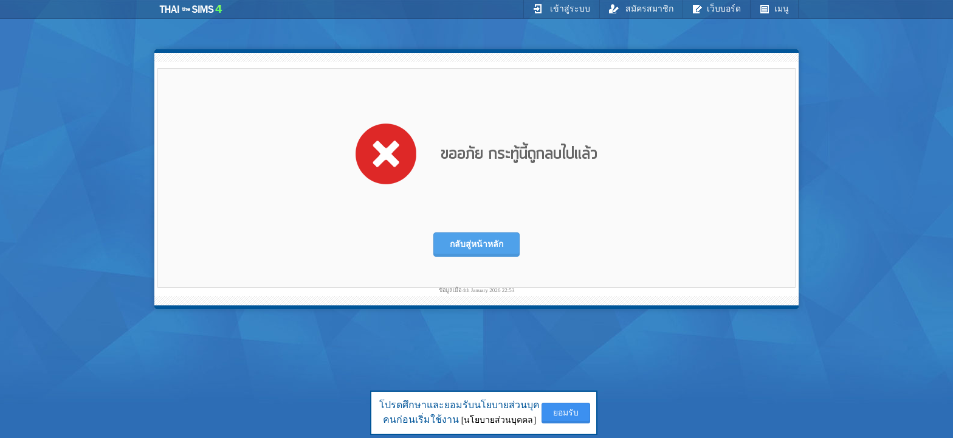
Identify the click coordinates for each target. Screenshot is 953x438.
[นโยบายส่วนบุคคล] (498, 420)
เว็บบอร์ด (716, 8)
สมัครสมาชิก (641, 8)
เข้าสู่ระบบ (561, 8)
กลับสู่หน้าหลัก (476, 244)
